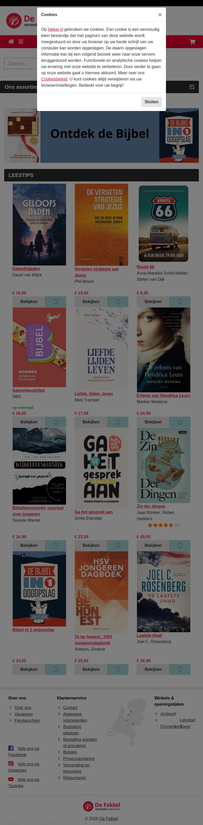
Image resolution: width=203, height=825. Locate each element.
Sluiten (151, 102)
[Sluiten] (160, 15)
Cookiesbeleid (54, 79)
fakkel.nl (55, 29)
